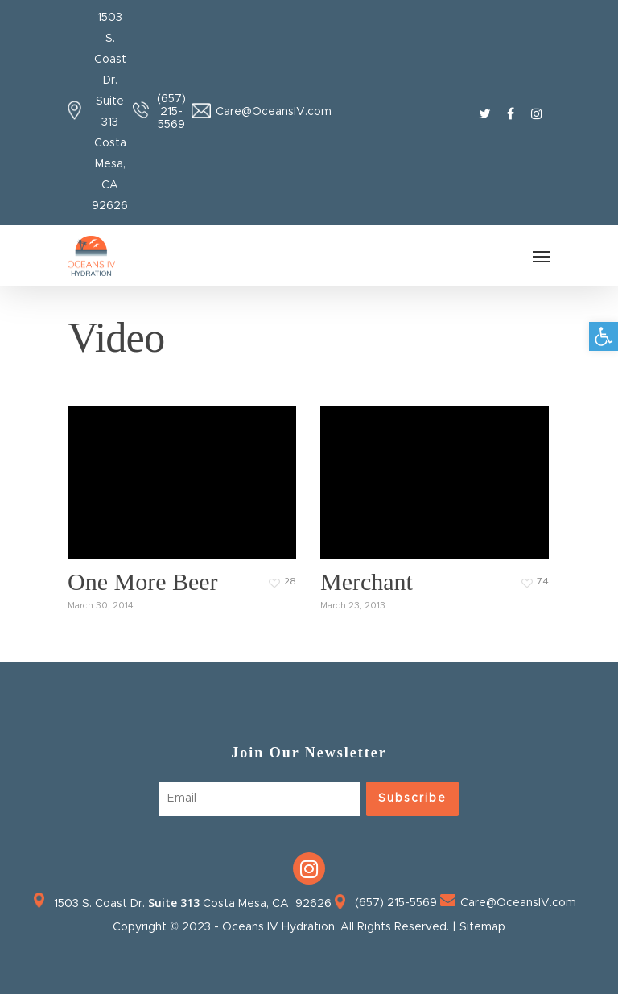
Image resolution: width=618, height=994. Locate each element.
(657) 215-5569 (171, 111)
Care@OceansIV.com (274, 112)
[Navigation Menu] (541, 256)
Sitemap (482, 927)
